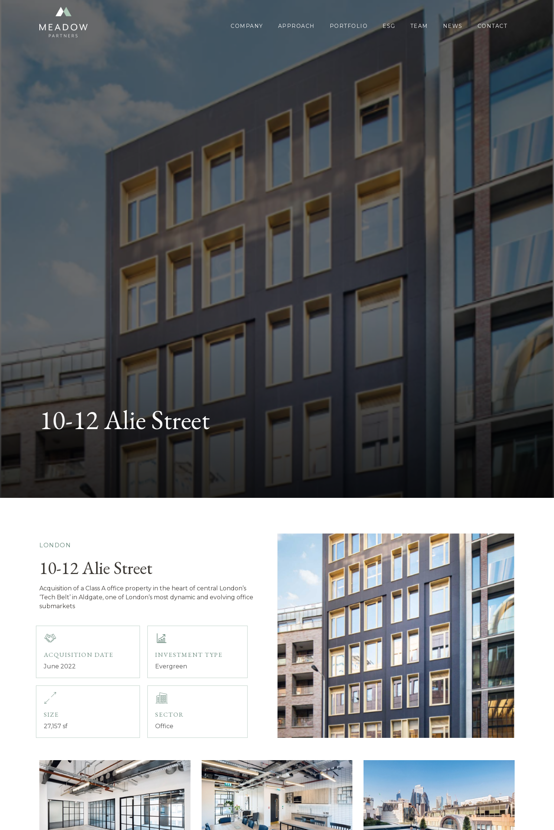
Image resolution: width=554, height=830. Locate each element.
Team (419, 26)
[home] (65, 22)
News (453, 26)
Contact (493, 26)
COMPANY (247, 26)
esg (388, 26)
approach (296, 26)
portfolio (349, 26)
